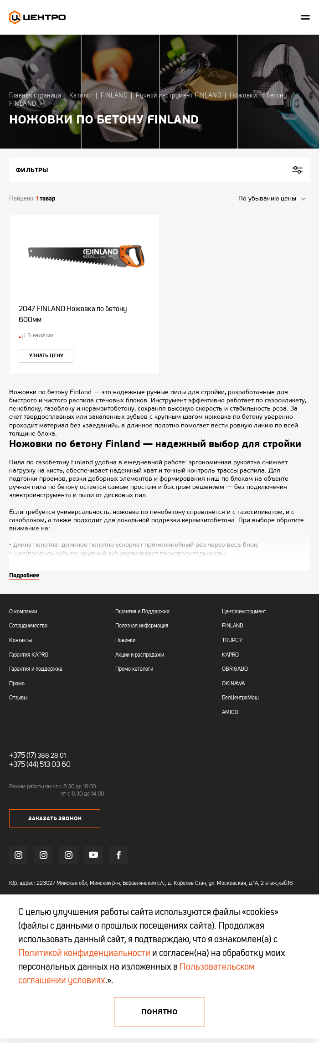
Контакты (20, 640)
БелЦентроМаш (240, 698)
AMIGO (230, 712)
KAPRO (230, 655)
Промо (17, 684)
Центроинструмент (244, 612)
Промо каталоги (134, 669)
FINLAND (232, 626)
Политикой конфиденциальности (84, 953)
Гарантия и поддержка (35, 669)
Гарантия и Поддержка (142, 612)
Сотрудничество (28, 626)
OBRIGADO (235, 669)
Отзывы (18, 698)
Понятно (159, 1012)
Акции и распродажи (139, 655)
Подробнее (24, 575)
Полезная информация (141, 626)
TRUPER (232, 640)
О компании (23, 612)
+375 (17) (22, 756)
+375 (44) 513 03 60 (40, 765)
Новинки (125, 640)
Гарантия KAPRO (28, 655)
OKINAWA (233, 684)
